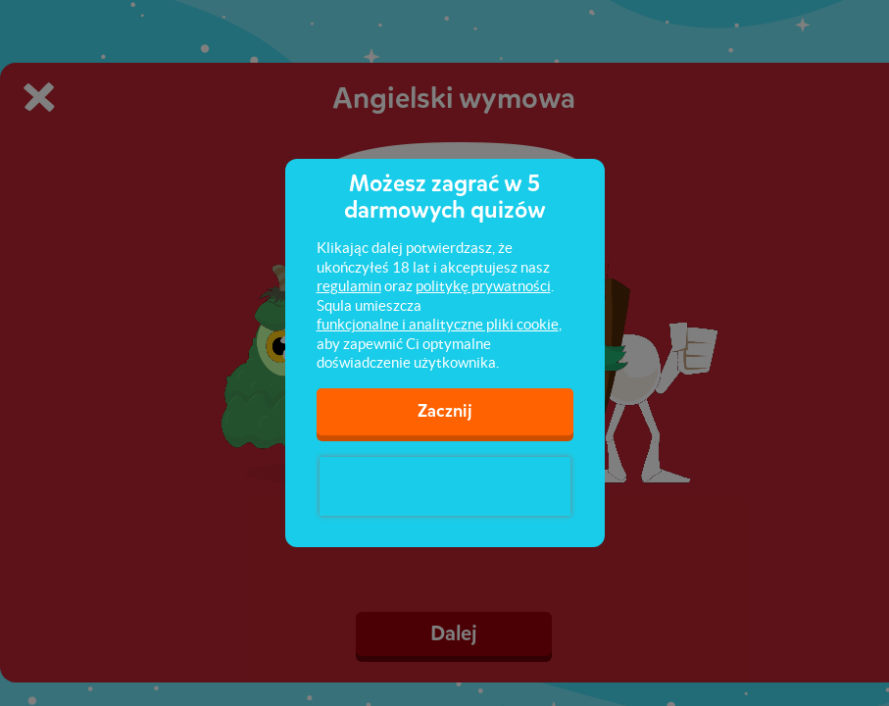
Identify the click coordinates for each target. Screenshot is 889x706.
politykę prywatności (483, 285)
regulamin (349, 285)
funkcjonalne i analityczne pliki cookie (438, 324)
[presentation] (445, 486)
